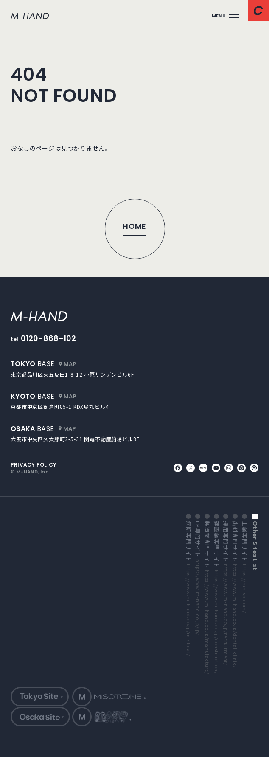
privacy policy (33, 465)
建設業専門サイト (216, 597)
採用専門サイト (225, 593)
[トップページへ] (134, 228)
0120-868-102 (48, 338)
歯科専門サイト (235, 594)
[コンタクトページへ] (258, 10)
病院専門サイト (188, 588)
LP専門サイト (197, 578)
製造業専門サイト (207, 598)
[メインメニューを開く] (225, 16)
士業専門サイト (244, 567)
